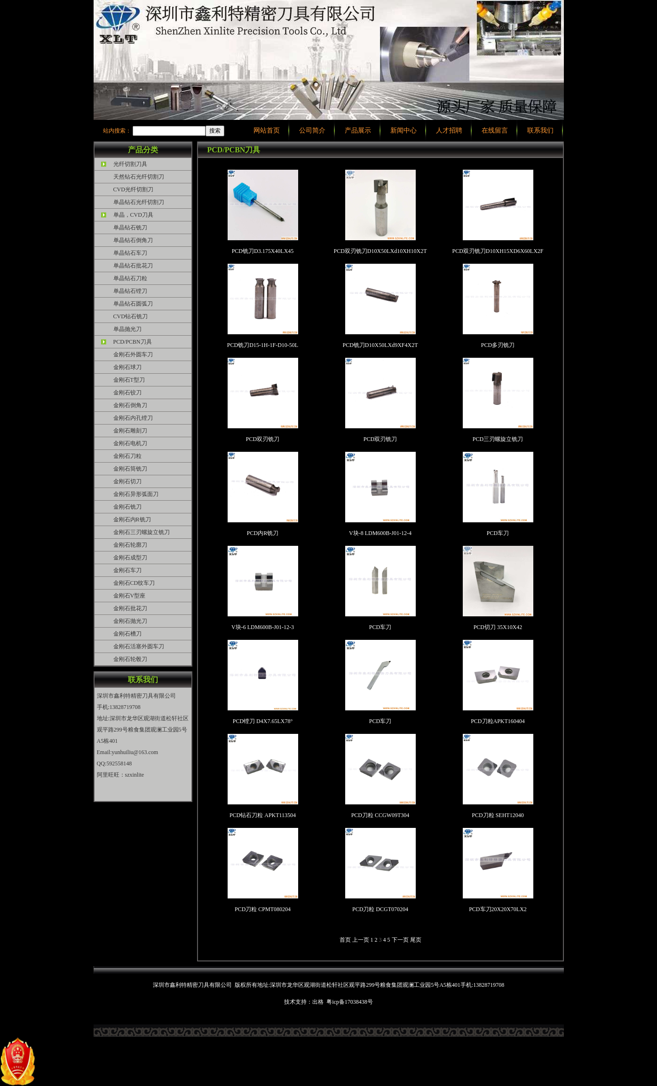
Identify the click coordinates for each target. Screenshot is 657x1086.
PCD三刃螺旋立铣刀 (498, 400)
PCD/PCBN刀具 (132, 341)
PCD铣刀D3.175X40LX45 (263, 212)
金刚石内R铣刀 (132, 519)
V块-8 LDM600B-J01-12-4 (380, 494)
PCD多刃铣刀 (498, 306)
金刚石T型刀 (129, 380)
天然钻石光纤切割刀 (138, 176)
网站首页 (266, 130)
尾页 (415, 939)
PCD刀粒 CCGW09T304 (380, 776)
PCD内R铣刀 (263, 494)
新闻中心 (403, 130)
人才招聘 (449, 130)
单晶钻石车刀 (130, 253)
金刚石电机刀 (130, 443)
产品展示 (358, 130)
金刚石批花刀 (130, 608)
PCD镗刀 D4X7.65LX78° (263, 682)
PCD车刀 (498, 494)
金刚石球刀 (127, 367)
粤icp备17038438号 (349, 1002)
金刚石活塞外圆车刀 (138, 646)
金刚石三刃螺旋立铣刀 (141, 532)
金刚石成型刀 (130, 557)
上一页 (361, 939)
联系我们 (540, 130)
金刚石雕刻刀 (130, 430)
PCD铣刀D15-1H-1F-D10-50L (262, 306)
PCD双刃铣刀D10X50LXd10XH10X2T (380, 212)
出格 (318, 1002)
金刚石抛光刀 (130, 621)
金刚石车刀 (127, 570)
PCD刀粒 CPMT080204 (263, 870)
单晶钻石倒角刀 (133, 240)
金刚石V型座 (129, 595)
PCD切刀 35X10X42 (498, 588)
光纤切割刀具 (130, 164)
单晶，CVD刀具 (133, 215)
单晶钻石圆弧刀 (133, 303)
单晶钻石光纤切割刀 (138, 202)
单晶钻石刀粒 (130, 278)
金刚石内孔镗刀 (133, 418)
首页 (346, 939)
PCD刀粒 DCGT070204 (380, 870)
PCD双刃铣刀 (263, 400)
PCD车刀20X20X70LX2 (498, 870)
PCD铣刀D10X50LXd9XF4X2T (380, 306)
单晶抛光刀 (127, 329)
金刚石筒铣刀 (130, 468)
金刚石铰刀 (127, 392)
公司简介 (312, 130)
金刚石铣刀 (127, 507)
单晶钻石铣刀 (130, 227)
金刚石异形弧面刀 (135, 494)
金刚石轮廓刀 (130, 545)
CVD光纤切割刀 (133, 189)
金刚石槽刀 (127, 633)
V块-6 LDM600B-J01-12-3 (263, 588)
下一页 (401, 939)
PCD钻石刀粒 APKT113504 (263, 776)
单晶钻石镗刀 (130, 291)
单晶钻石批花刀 (133, 265)
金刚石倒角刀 (130, 405)
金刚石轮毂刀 (130, 659)
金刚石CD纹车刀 (134, 583)
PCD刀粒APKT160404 (498, 682)
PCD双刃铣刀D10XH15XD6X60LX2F (497, 212)
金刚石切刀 (127, 481)
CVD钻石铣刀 (130, 316)
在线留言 (495, 130)
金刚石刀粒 (127, 456)
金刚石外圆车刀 (133, 354)
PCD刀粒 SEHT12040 (498, 776)
